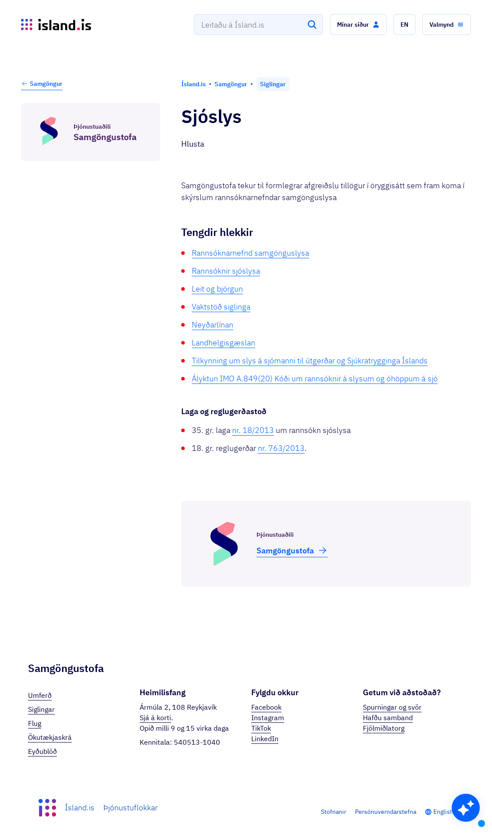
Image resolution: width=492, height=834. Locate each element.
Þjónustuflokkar (130, 807)
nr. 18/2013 (253, 430)
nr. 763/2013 (281, 448)
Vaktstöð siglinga (221, 307)
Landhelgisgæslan (223, 343)
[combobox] (258, 24)
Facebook (266, 707)
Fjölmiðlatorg (383, 728)
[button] (358, 24)
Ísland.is (80, 807)
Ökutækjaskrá (50, 737)
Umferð (40, 695)
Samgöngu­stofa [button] (292, 550)
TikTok (261, 728)
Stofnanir (333, 812)
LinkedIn (264, 738)
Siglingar (41, 709)
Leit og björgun (217, 289)
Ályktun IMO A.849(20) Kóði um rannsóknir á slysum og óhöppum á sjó (315, 378)
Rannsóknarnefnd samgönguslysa (250, 253)
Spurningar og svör (392, 707)
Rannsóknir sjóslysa (226, 271)
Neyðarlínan (212, 325)
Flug (34, 723)
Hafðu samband (388, 717)
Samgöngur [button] (42, 84)
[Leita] (312, 24)
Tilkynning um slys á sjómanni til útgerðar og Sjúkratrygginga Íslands (310, 360)
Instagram (267, 717)
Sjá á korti (155, 717)
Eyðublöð (42, 751)
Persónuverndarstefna (385, 812)
